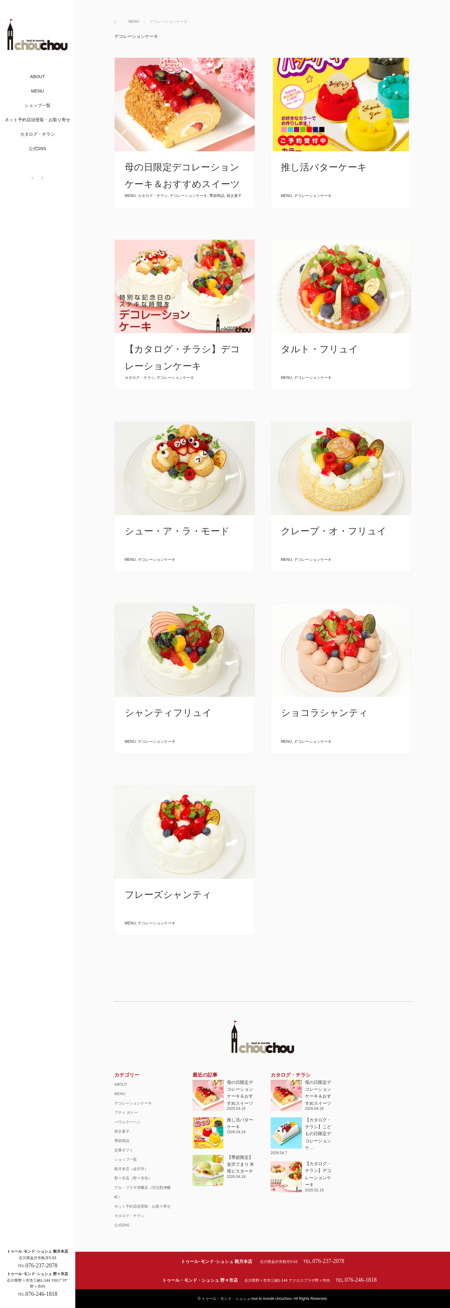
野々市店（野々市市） (133, 1178)
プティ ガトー (126, 1112)
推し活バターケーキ (324, 167)
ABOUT (37, 76)
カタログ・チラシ (37, 134)
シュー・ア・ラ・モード (177, 531)
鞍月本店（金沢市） (131, 1169)
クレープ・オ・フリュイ (334, 531)
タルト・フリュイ (319, 349)
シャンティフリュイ (168, 712)
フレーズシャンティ (168, 894)
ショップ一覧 (37, 105)
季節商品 (216, 196)
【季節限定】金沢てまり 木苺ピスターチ (240, 1164)
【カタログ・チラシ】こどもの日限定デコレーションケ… (318, 1133)
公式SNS (38, 148)
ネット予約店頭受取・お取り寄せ (37, 119)
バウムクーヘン (127, 1122)
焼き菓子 (234, 196)
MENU (37, 90)
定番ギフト (123, 1150)
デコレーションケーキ (188, 196)
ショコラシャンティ (324, 712)
